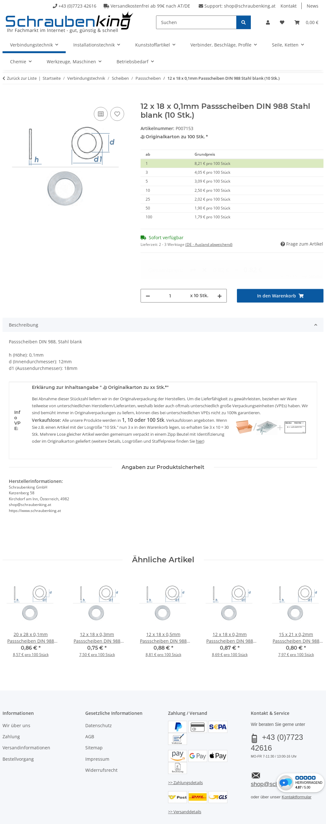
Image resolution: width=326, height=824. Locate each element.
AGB (89, 711)
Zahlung (11, 711)
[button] (268, 22)
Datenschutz (98, 699)
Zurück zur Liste (22, 78)
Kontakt (289, 6)
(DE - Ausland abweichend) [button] (208, 244)
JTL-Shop (295, 816)
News (312, 6)
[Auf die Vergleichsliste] (101, 114)
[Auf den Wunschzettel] (117, 114)
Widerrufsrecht (101, 744)
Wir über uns (16, 699)
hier (199, 415)
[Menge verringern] (148, 269)
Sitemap (94, 722)
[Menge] (170, 269)
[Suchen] (196, 22)
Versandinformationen (26, 722)
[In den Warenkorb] (8, 98)
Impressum (97, 733)
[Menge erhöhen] (219, 269)
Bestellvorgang (18, 733)
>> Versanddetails (184, 786)
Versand (81, 800)
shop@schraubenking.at (249, 6)
